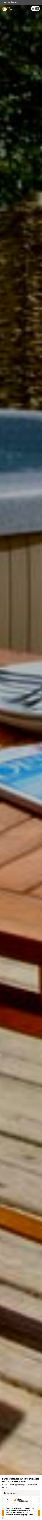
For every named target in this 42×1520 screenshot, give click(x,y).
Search (21, 1513)
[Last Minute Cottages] (9, 8)
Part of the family (11, 2)
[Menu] (35, 8)
